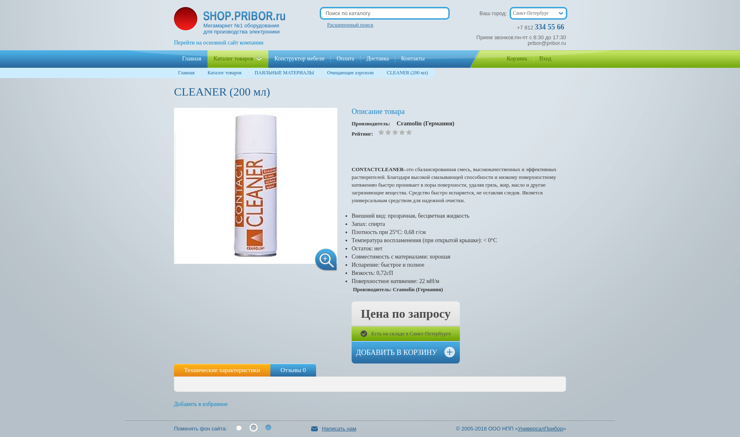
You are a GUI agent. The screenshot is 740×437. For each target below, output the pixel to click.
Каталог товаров (224, 73)
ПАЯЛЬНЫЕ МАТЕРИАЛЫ (284, 73)
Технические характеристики (222, 370)
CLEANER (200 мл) (407, 73)
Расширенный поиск (350, 25)
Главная (186, 73)
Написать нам (333, 429)
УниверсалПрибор (540, 429)
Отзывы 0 (293, 370)
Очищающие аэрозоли (350, 73)
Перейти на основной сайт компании (218, 43)
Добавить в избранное (201, 404)
